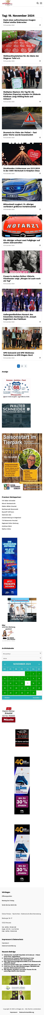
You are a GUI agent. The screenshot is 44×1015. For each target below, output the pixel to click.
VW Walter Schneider (8, 500)
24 (39, 688)
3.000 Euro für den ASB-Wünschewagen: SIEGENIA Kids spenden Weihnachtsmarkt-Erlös (21, 967)
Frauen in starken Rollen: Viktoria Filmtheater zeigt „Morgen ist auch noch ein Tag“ (21, 278)
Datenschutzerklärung (9, 946)
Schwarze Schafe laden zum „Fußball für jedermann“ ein (22, 964)
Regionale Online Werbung (10, 523)
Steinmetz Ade (6, 515)
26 (10, 693)
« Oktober (6, 697)
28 (22, 693)
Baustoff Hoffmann (8, 512)
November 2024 (22, 664)
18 (4, 688)
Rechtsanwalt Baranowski (10, 509)
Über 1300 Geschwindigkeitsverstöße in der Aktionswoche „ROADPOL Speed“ (22, 962)
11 (4, 683)
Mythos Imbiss (6, 529)
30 (33, 693)
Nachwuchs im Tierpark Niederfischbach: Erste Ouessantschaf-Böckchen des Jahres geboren (19, 959)
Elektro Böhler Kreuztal (9, 506)
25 (5, 693)
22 (27, 688)
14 (22, 683)
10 (39, 678)
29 (27, 693)
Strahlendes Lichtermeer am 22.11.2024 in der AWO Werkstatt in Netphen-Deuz (21, 169)
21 (22, 688)
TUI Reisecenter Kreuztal (9, 520)
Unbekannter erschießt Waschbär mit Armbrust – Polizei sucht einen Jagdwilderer (22, 955)
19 (10, 688)
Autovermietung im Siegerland (11, 517)
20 (16, 688)
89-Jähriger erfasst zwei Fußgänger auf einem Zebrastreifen (21, 241)
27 (16, 693)
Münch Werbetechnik (8, 503)
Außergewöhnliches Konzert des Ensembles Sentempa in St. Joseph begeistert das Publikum (19, 316)
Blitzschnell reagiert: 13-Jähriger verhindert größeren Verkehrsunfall (19, 205)
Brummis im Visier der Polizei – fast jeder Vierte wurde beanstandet (20, 133)
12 (10, 683)
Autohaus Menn (7, 526)
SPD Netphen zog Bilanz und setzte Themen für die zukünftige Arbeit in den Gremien (20, 970)
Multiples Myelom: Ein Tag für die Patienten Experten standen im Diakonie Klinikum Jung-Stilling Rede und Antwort (22, 95)
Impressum (5, 943)
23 (33, 688)
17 (39, 683)
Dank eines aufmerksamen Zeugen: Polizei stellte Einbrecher (19, 21)
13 (16, 683)
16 (33, 683)
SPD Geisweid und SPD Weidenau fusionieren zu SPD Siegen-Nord (18, 354)
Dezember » (37, 697)
